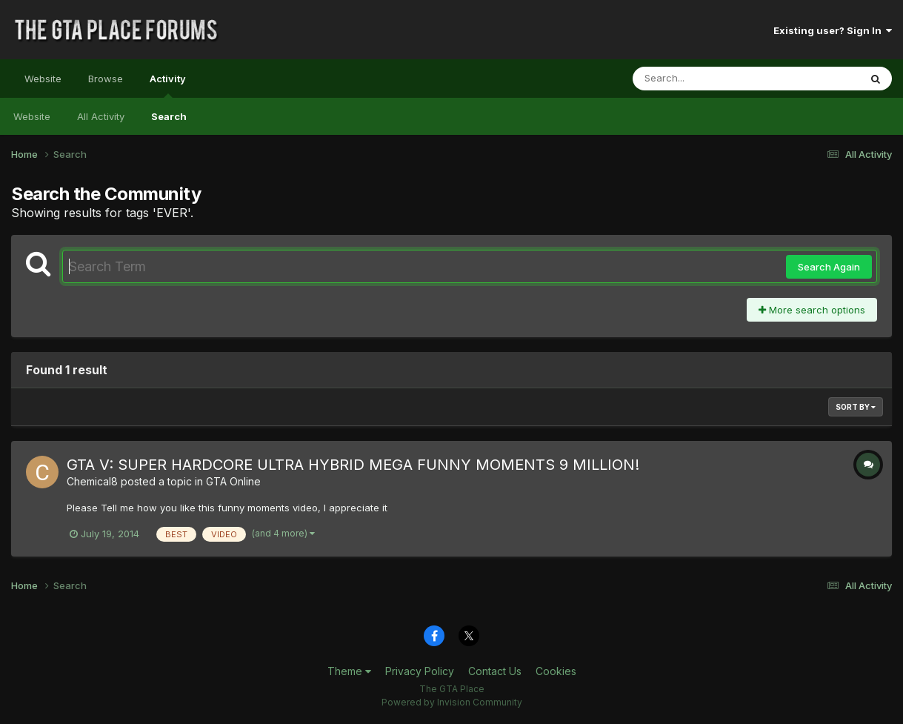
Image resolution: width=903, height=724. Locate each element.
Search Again (829, 267)
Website (42, 78)
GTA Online (233, 481)
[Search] (706, 78)
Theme (349, 671)
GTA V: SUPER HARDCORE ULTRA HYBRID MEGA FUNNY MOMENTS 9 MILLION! (353, 465)
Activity (168, 85)
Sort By (856, 406)
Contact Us (495, 671)
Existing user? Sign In (832, 30)
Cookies (556, 671)
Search (169, 116)
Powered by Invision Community (451, 702)
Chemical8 (92, 481)
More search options (812, 310)
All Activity (100, 116)
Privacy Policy (419, 671)
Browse (105, 78)
